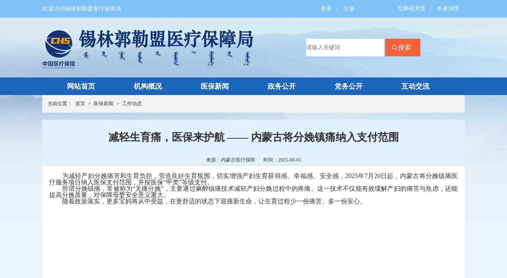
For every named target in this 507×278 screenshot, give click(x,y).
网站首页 (81, 86)
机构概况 (148, 86)
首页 (80, 103)
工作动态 (132, 103)
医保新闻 (215, 86)
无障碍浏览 (411, 8)
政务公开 (282, 86)
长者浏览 (448, 8)
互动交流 (415, 86)
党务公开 (348, 86)
